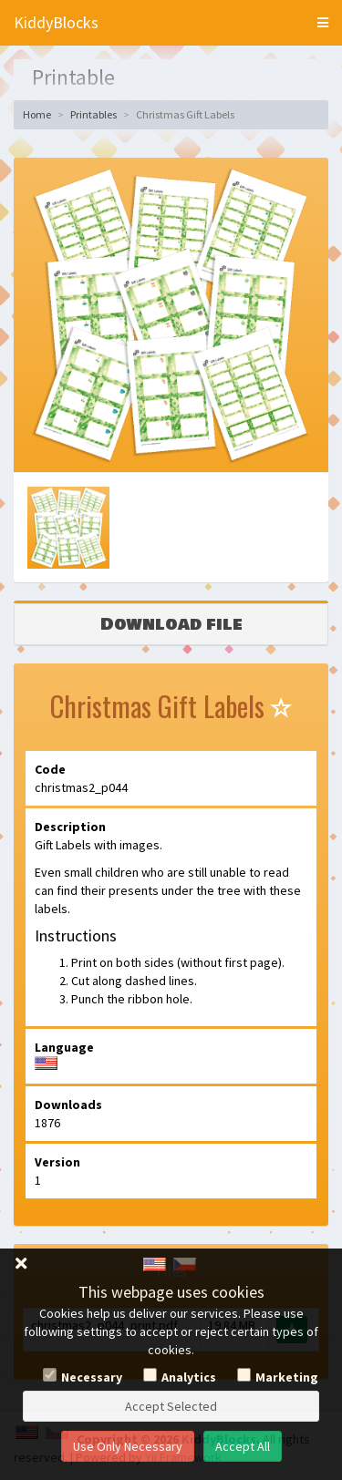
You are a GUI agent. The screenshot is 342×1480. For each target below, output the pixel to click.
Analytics (188, 1377)
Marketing (286, 1377)
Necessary (91, 1377)
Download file (171, 624)
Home (37, 114)
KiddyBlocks (56, 22)
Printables (93, 114)
